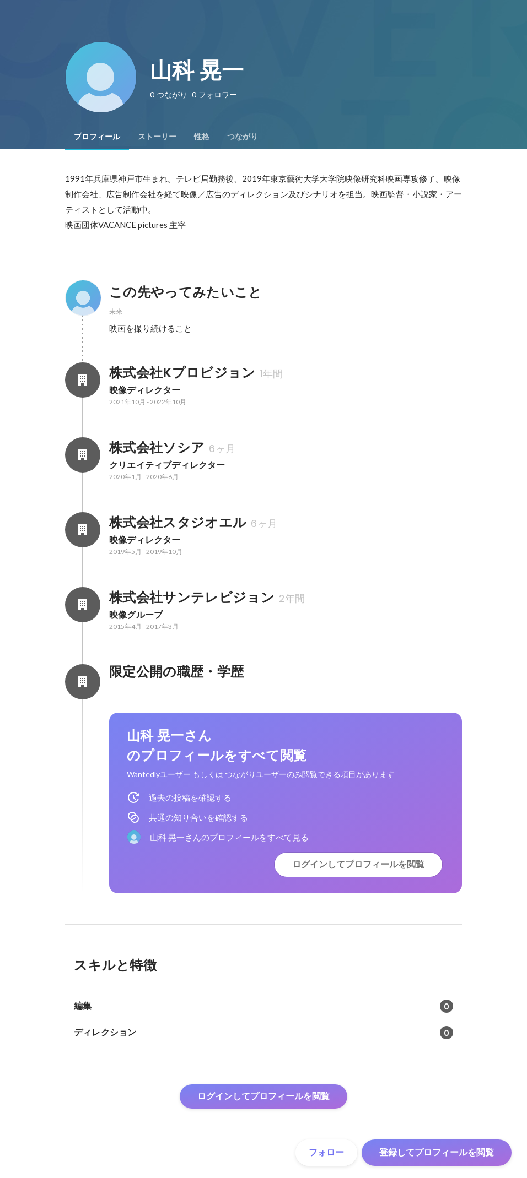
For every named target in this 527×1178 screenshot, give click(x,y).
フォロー (326, 1152)
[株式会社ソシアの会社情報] (82, 455)
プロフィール (97, 136)
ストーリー (157, 136)
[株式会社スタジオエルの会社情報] (82, 529)
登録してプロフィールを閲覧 (436, 1152)
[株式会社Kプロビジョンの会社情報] (82, 380)
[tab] (97, 136)
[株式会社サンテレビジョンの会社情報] (82, 604)
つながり (242, 136)
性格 (201, 136)
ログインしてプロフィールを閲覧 (358, 864)
